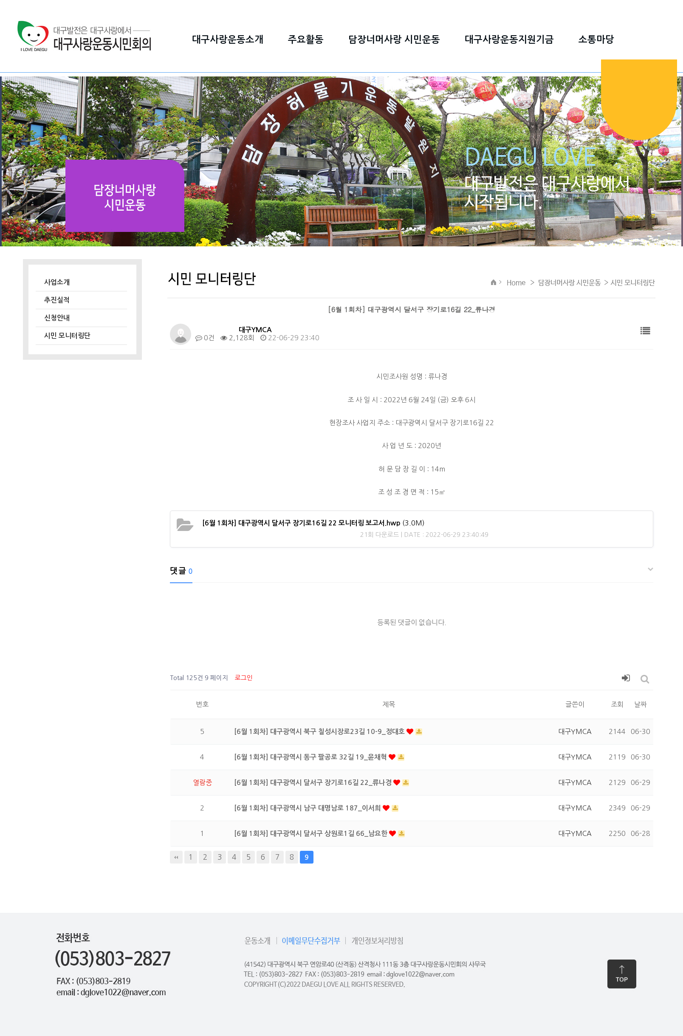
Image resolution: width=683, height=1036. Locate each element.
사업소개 (57, 282)
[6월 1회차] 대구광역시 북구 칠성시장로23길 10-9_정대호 (320, 731)
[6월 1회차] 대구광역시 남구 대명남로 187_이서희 (308, 808)
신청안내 (57, 318)
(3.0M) (313, 522)
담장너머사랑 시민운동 (394, 39)
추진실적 (57, 300)
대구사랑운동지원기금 (509, 39)
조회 (617, 704)
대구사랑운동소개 (227, 39)
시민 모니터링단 (67, 336)
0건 (204, 337)
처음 (176, 857)
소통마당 (596, 39)
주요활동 (306, 39)
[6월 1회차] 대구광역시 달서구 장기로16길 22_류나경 (313, 782)
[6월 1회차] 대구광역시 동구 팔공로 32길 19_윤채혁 (311, 757)
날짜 (640, 704)
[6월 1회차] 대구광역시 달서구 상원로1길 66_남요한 (311, 833)
